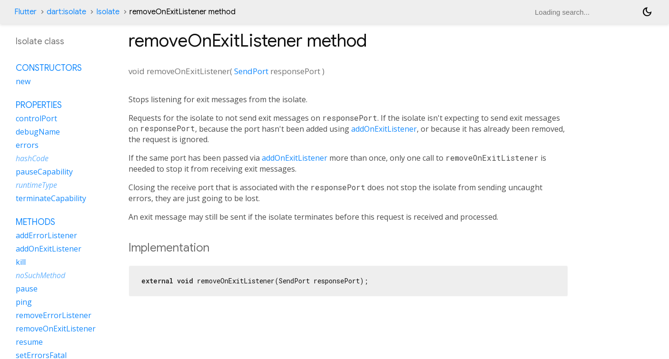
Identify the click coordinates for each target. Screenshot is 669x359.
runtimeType (36, 185)
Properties (39, 105)
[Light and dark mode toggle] (647, 11)
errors (27, 145)
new (23, 81)
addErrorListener (46, 235)
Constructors (49, 68)
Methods (35, 222)
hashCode (32, 158)
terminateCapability (51, 198)
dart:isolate (66, 12)
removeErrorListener (53, 315)
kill (21, 262)
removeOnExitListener (56, 328)
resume (29, 342)
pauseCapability (44, 171)
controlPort (36, 118)
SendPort (251, 71)
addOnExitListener (384, 129)
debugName (38, 131)
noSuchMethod (40, 275)
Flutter (25, 12)
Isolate (107, 12)
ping (24, 302)
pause (27, 288)
